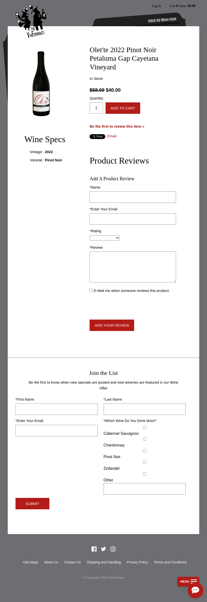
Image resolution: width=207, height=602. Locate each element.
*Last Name (113, 399)
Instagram (112, 549)
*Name (95, 187)
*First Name (24, 399)
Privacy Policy (137, 562)
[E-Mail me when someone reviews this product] (91, 290)
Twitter (103, 549)
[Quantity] (96, 108)
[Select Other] (145, 474)
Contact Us (72, 562)
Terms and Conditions (170, 562)
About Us (51, 562)
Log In (156, 6)
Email (111, 136)
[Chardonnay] (145, 439)
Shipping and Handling (104, 562)
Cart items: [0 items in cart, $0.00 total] (182, 6)
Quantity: (97, 98)
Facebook (94, 549)
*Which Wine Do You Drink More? (130, 421)
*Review (96, 247)
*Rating (95, 231)
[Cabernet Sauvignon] (145, 427)
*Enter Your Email (103, 209)
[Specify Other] (145, 489)
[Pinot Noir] (145, 450)
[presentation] (126, 306)
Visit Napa (30, 562)
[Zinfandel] (145, 462)
